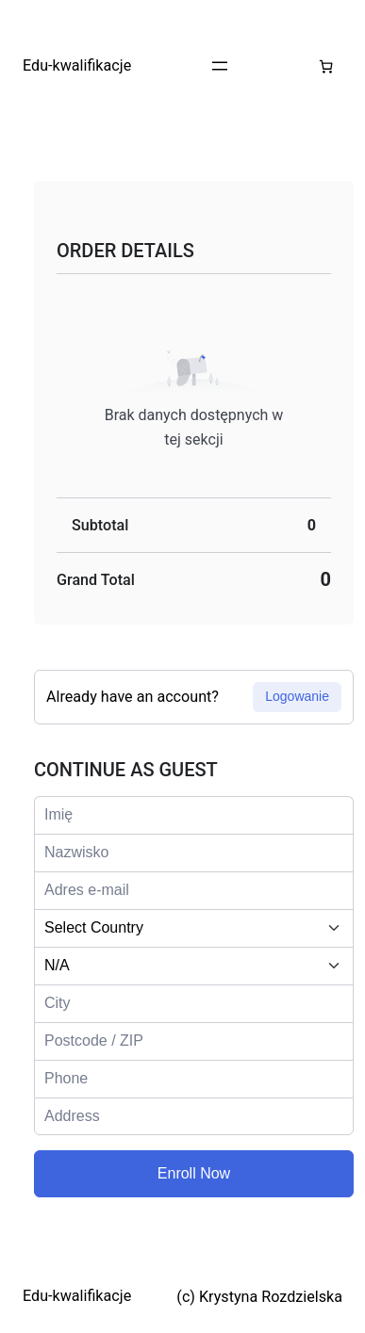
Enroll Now (194, 1173)
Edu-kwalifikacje (77, 65)
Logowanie (297, 696)
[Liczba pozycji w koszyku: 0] (325, 66)
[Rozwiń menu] (219, 66)
